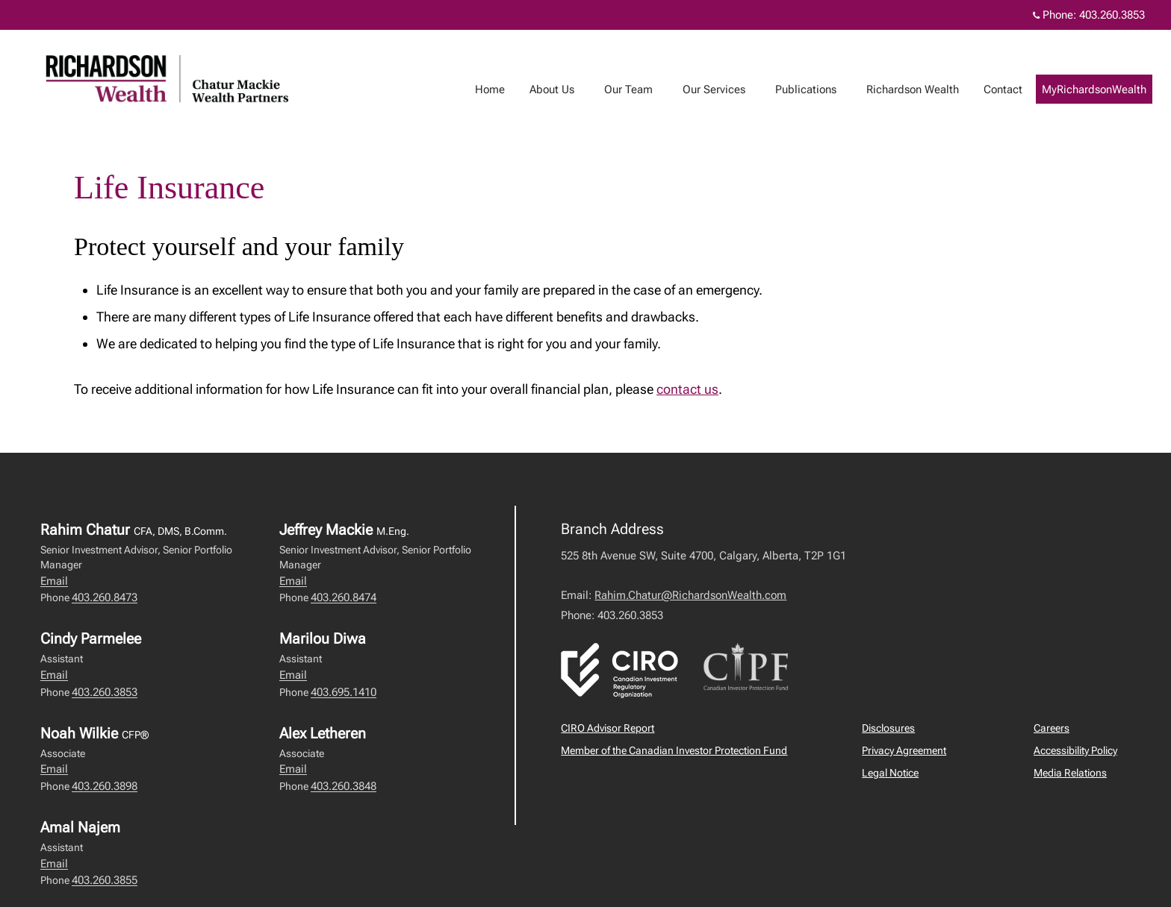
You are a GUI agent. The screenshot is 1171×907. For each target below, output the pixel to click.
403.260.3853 (104, 692)
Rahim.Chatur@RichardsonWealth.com (690, 595)
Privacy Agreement (904, 750)
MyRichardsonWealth (1109, 89)
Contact (1017, 89)
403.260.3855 (104, 880)
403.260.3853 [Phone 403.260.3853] (1112, 15)
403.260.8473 (104, 597)
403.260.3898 (104, 786)
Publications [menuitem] (820, 89)
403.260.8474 (343, 597)
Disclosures (888, 728)
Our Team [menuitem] (643, 89)
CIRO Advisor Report (607, 728)
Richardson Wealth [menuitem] (927, 89)
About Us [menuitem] (566, 89)
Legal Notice (890, 773)
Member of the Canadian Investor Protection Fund (674, 750)
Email (54, 581)
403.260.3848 (343, 786)
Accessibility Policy (1075, 750)
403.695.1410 (343, 692)
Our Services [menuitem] (729, 89)
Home (505, 89)
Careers (1051, 728)
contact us (687, 389)
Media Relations (1070, 773)
